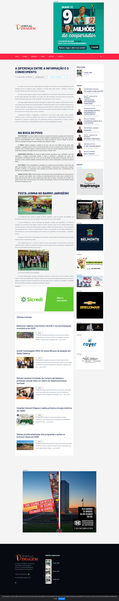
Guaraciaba (87, 130)
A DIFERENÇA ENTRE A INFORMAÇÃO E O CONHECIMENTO (92, 112)
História (51, 56)
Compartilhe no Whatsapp (55, 77)
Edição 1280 (56, 563)
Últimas (25, 56)
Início (16, 56)
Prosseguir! (61, 598)
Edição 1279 (56, 571)
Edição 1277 (56, 579)
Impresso (34, 56)
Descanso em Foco (40, 77)
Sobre (43, 56)
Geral (39, 333)
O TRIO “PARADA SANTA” (92, 146)
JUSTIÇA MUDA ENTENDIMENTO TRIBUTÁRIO (89, 101)
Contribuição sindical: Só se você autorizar (93, 122)
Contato (60, 56)
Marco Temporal (89, 154)
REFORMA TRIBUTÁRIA (92, 139)
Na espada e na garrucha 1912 (93, 91)
